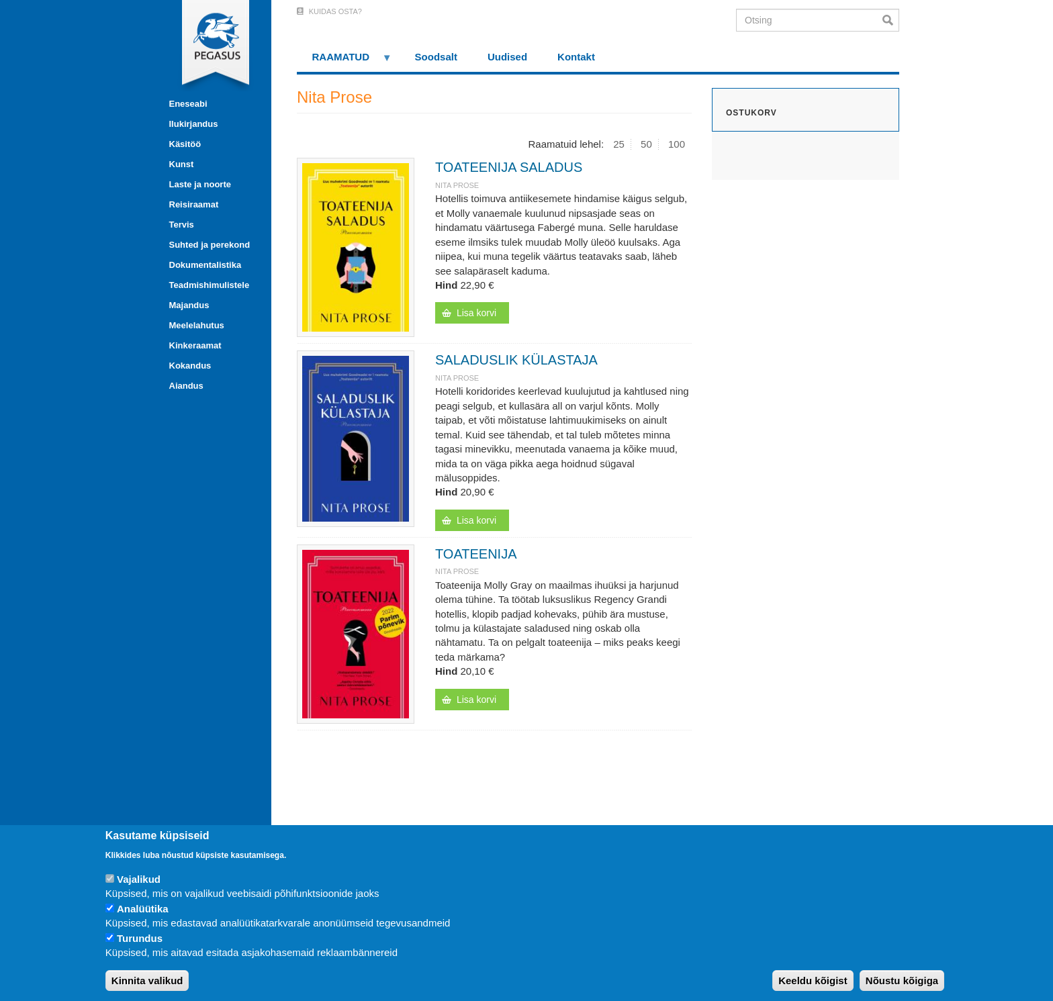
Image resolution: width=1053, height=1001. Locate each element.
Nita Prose (457, 185)
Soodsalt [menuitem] (436, 56)
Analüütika (143, 908)
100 (676, 144)
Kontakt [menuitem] (576, 56)
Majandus (189, 305)
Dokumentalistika (205, 265)
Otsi (890, 20)
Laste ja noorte (200, 184)
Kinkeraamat (195, 345)
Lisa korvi (476, 312)
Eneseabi (188, 104)
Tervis (181, 225)
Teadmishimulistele (209, 285)
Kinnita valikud (147, 980)
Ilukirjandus (193, 124)
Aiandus (186, 386)
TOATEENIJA (476, 553)
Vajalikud (139, 879)
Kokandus (190, 366)
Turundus (140, 938)
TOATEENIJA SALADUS (508, 167)
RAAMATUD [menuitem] (344, 61)
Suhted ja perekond (209, 245)
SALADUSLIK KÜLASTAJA (516, 359)
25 (619, 144)
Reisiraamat (194, 204)
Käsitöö (185, 144)
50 (646, 144)
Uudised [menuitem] (507, 56)
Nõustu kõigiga (902, 980)
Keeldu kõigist (813, 980)
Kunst (181, 164)
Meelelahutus (196, 325)
